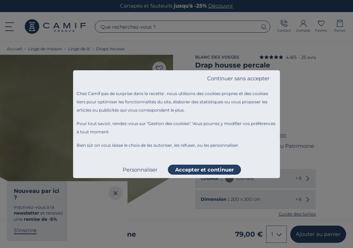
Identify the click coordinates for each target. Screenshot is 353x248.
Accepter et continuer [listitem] (204, 169)
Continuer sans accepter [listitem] (238, 78)
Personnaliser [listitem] (140, 169)
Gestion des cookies (168, 123)
